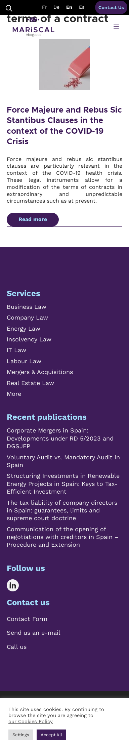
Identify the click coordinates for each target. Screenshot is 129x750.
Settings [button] (20, 734)
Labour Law (24, 361)
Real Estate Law (30, 382)
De (56, 7)
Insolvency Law (29, 339)
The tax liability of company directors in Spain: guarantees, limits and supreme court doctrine (62, 510)
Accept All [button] (51, 734)
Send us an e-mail (33, 632)
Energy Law (23, 328)
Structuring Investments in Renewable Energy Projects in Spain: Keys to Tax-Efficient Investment (63, 483)
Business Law (26, 306)
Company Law (27, 317)
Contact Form (27, 618)
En (69, 7)
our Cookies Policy (30, 721)
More (14, 393)
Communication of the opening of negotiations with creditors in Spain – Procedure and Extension (63, 537)
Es (81, 7)
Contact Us (111, 7)
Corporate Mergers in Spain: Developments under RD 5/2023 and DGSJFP (60, 438)
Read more (32, 219)
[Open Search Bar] (9, 7)
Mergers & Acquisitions (40, 371)
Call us (17, 646)
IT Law (16, 349)
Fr (44, 7)
